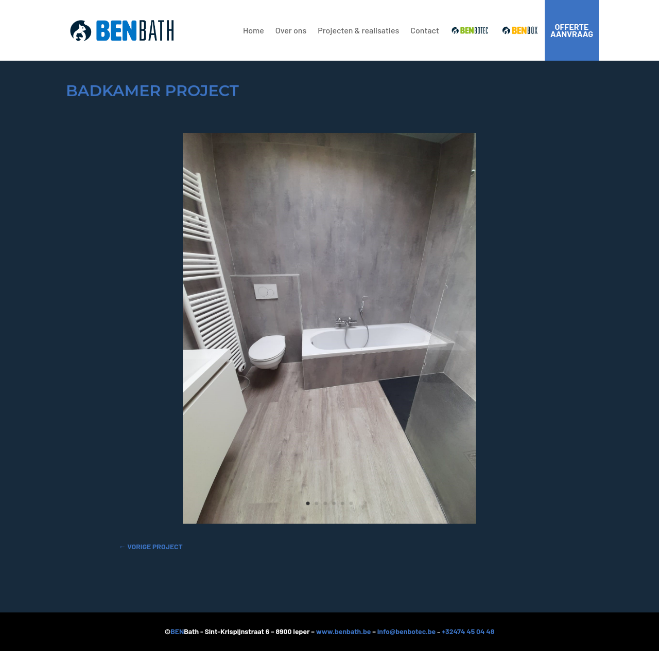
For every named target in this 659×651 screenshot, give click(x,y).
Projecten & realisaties (358, 30)
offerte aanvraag (571, 30)
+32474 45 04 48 (468, 631)
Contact (424, 30)
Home (253, 30)
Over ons (291, 30)
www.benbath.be (343, 631)
